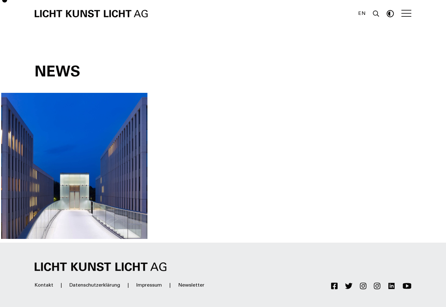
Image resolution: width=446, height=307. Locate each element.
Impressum (149, 285)
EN (361, 13)
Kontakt (44, 285)
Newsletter (191, 285)
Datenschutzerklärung (94, 285)
